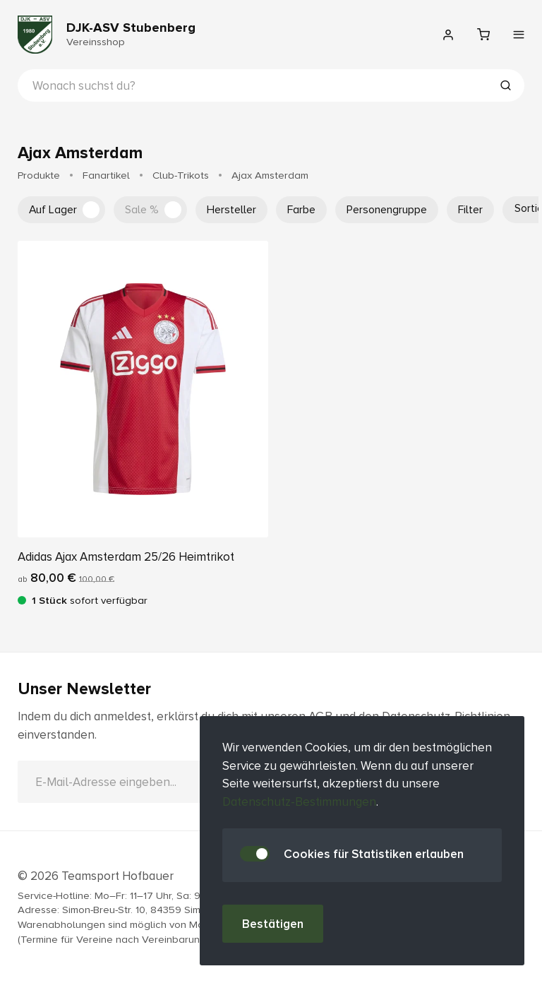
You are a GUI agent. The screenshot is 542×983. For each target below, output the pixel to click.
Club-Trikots (180, 175)
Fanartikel (106, 175)
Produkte (39, 175)
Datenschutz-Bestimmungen (299, 801)
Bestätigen (272, 924)
